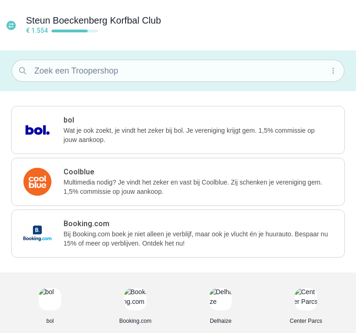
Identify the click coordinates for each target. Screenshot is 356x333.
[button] (335, 22)
